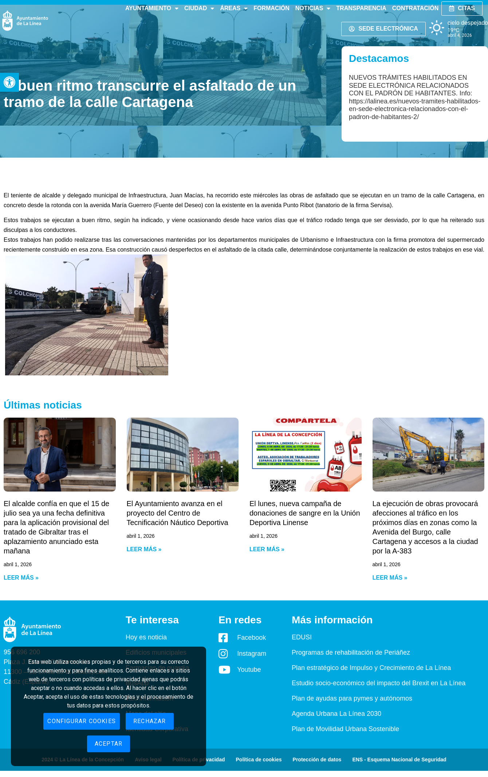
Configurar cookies (81, 721)
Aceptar (108, 743)
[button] (9, 82)
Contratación (415, 8)
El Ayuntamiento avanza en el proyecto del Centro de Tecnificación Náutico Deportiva (177, 513)
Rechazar (149, 721)
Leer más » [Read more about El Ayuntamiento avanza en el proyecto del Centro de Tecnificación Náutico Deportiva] (144, 549)
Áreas (234, 8)
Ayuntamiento (151, 8)
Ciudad (199, 8)
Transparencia (361, 8)
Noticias (312, 8)
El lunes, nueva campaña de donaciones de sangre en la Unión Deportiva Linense (304, 513)
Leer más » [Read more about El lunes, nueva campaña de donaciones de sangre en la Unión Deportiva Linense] (266, 549)
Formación (271, 8)
